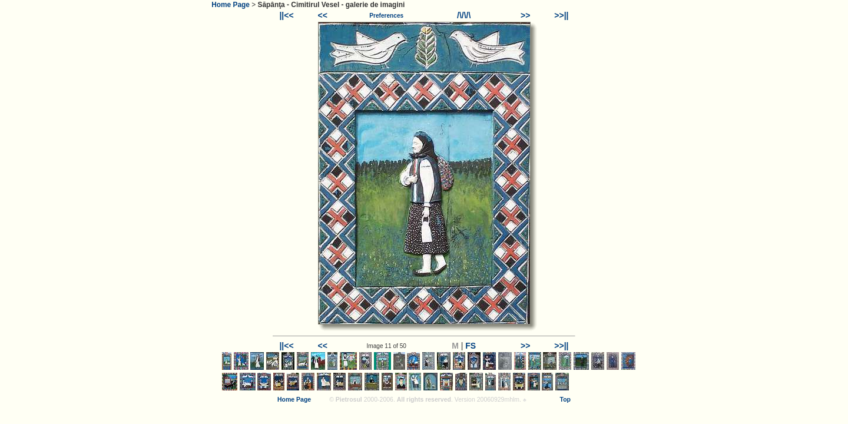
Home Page (230, 5)
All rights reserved (424, 399)
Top (565, 399)
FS (470, 345)
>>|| (561, 15)
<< (322, 15)
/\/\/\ (464, 15)
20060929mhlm (498, 399)
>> (525, 15)
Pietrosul (349, 399)
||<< (286, 15)
